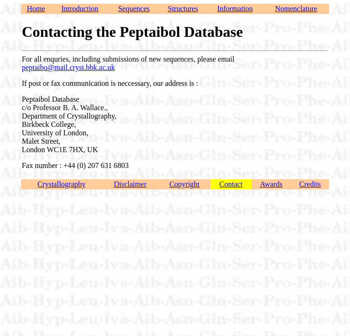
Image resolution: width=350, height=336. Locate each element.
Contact (231, 184)
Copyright (184, 184)
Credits (310, 184)
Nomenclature (296, 9)
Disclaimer (130, 184)
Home (36, 9)
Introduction (80, 9)
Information (234, 9)
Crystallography (61, 184)
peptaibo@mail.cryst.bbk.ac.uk (68, 67)
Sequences (134, 9)
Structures (183, 9)
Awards (271, 184)
